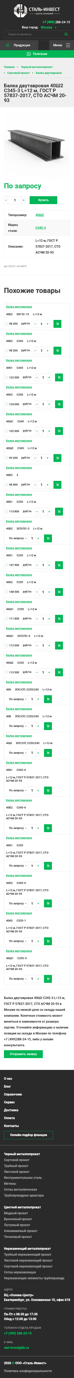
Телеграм (40, 54)
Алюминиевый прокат (20, 1231)
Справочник (13, 1094)
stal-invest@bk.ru (16, 1348)
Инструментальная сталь (23, 1178)
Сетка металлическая (20, 1189)
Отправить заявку (23, 1054)
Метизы (10, 1184)
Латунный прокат (17, 1225)
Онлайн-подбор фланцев (28, 1135)
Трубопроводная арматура (24, 1195)
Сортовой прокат (18, 72)
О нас (8, 1079)
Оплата (9, 1118)
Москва (46, 27)
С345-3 (41, 228)
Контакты (11, 1126)
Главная (9, 67)
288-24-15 (56, 22)
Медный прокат (16, 1213)
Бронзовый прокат (18, 1219)
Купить (43, 200)
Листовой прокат (16, 1172)
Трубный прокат (16, 1166)
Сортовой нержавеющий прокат (28, 1266)
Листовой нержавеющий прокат (28, 1260)
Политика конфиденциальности (28, 1371)
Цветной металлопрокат (22, 1207)
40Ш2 (40, 215)
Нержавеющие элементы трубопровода (34, 1278)
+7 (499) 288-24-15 (18, 1333)
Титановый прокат (18, 1237)
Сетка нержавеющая (20, 1272)
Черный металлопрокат (37, 67)
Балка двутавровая (49, 72)
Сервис (9, 1102)
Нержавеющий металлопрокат (27, 1249)
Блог (7, 1086)
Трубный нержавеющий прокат (27, 1254)
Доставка (11, 1110)
